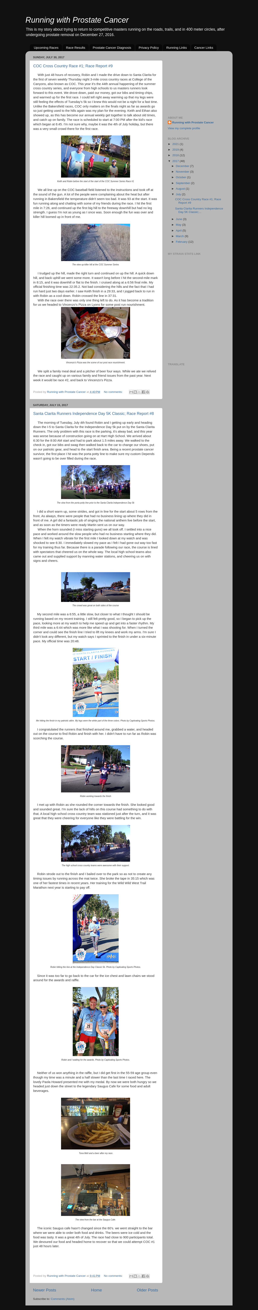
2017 (176, 161)
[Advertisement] (200, 81)
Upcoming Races (46, 47)
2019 (176, 149)
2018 (176, 155)
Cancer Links (203, 47)
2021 (176, 144)
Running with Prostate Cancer (77, 20)
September (183, 183)
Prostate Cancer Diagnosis (112, 47)
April (179, 230)
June (179, 219)
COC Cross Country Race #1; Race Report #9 (73, 66)
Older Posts (147, 1290)
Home (96, 1290)
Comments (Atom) (63, 1299)
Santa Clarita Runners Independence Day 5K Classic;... (199, 210)
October (181, 177)
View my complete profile (184, 128)
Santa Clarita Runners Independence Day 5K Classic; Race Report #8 (93, 413)
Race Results (75, 47)
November (183, 171)
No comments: (114, 392)
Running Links (176, 47)
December (183, 166)
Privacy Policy (149, 47)
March (180, 236)
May (179, 224)
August (181, 188)
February (182, 241)
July (179, 194)
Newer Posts (44, 1290)
